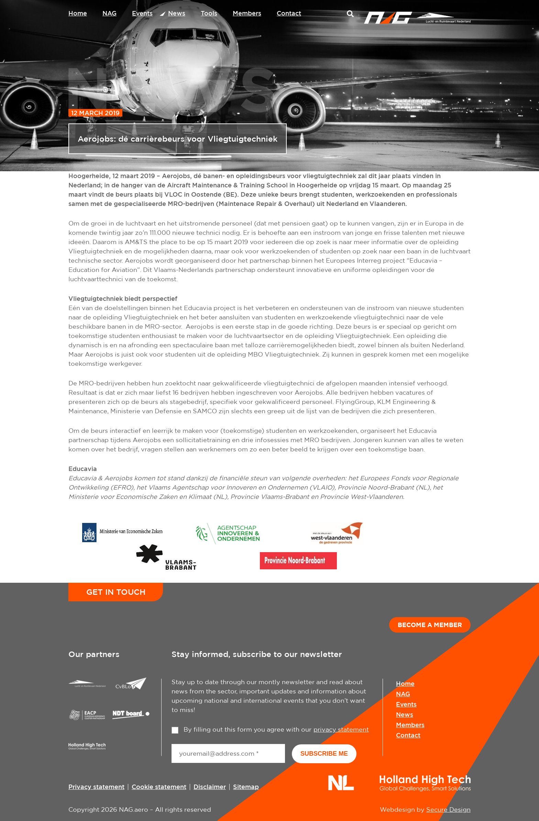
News (176, 13)
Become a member (430, 624)
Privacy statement (96, 786)
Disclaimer (210, 786)
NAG (109, 13)
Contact (289, 13)
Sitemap (246, 786)
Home (77, 13)
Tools (209, 13)
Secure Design (448, 809)
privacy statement (341, 729)
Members (247, 13)
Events (142, 13)
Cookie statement (159, 786)
